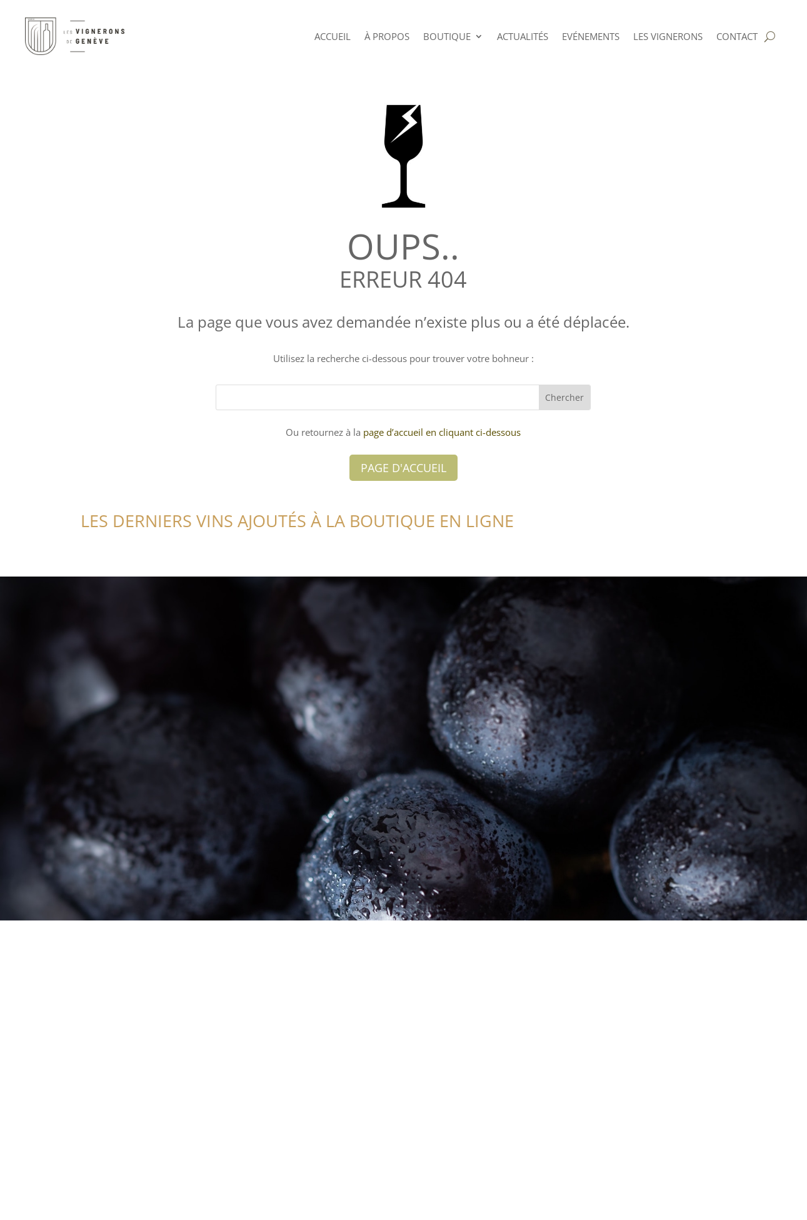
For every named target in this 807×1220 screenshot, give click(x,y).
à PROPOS (386, 36)
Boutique (447, 36)
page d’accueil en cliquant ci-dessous (442, 432)
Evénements (590, 36)
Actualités (522, 36)
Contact (737, 36)
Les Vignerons (668, 36)
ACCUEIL (332, 36)
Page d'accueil (403, 467)
